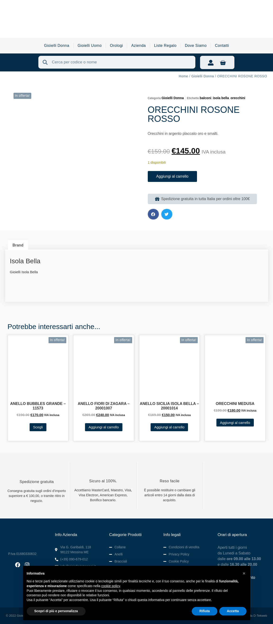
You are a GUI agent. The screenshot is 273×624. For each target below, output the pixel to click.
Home (183, 76)
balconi (205, 98)
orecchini (237, 98)
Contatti (222, 46)
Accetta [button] (233, 611)
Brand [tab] (18, 245)
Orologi (116, 46)
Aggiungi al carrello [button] (104, 427)
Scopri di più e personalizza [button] (56, 611)
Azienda (138, 46)
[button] (153, 214)
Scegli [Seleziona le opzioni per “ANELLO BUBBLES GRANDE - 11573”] (38, 427)
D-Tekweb (260, 615)
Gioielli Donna (56, 46)
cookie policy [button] (110, 586)
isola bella (221, 98)
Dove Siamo (196, 46)
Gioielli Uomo (90, 46)
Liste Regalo (165, 46)
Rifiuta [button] (204, 611)
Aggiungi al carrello (172, 176)
